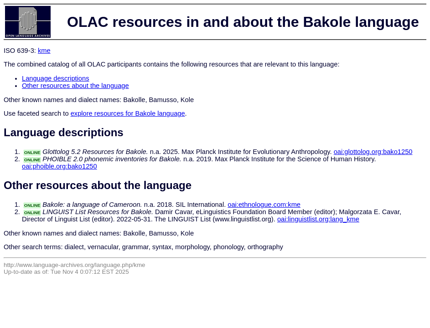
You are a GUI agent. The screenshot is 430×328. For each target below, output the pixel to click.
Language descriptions (55, 78)
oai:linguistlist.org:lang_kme (318, 219)
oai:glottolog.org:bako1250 (373, 151)
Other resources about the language (75, 85)
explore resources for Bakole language (128, 113)
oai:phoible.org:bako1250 (59, 166)
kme (44, 50)
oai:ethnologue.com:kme (264, 204)
